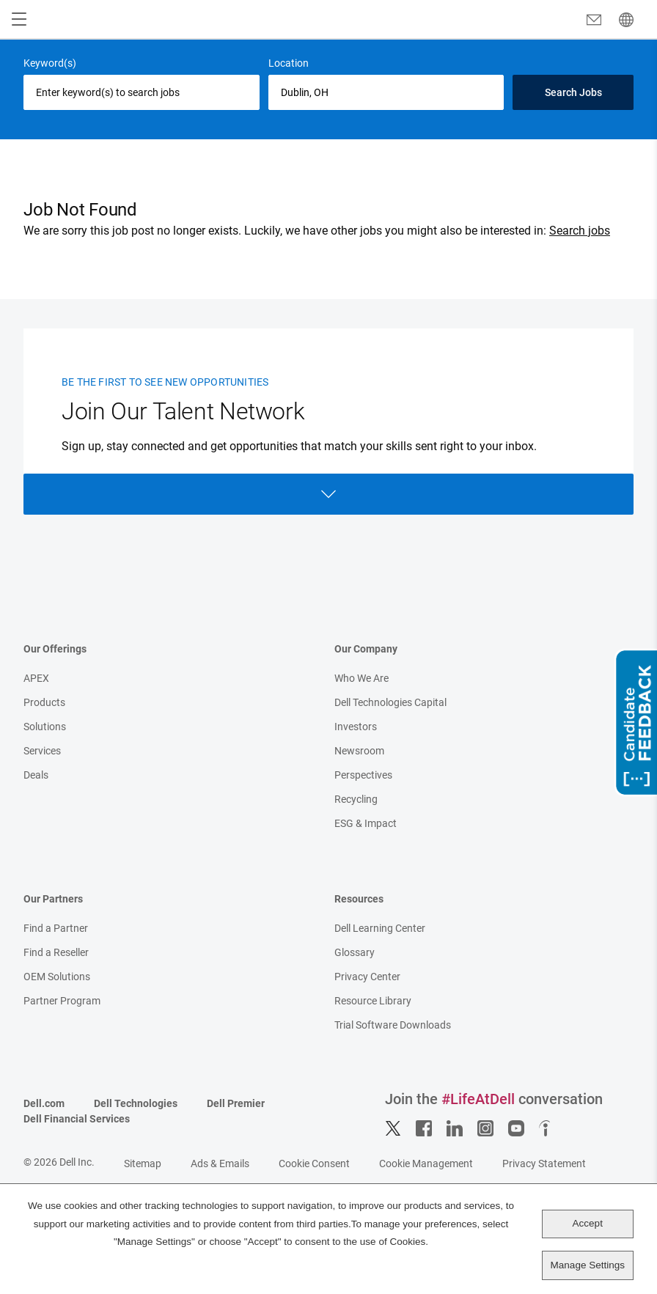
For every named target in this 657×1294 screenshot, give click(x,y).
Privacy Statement (544, 1163)
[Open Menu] (19, 20)
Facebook (424, 1128)
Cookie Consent (314, 1163)
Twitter (393, 1128)
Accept (588, 1223)
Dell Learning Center (379, 928)
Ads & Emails (220, 1163)
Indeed (547, 1128)
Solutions (44, 726)
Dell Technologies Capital (390, 702)
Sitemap (142, 1163)
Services (42, 751)
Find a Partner (55, 928)
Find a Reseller (56, 952)
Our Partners (53, 899)
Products (44, 702)
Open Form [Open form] (328, 494)
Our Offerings (55, 649)
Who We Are (361, 678)
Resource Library (372, 1001)
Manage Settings (588, 1265)
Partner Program (61, 1001)
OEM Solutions (56, 976)
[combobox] (386, 92)
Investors (355, 726)
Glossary (354, 952)
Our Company (365, 649)
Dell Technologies (135, 1103)
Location (288, 63)
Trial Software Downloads (392, 1025)
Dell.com (44, 1103)
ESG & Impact (365, 823)
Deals (35, 775)
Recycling (356, 799)
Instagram (485, 1128)
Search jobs (579, 231)
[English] (626, 20)
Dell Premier (236, 1103)
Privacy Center (367, 976)
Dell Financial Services (76, 1119)
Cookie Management (426, 1163)
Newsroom (359, 751)
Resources (358, 899)
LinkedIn (455, 1128)
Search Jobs (573, 92)
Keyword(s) (49, 63)
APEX (36, 678)
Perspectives (363, 775)
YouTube (516, 1128)
